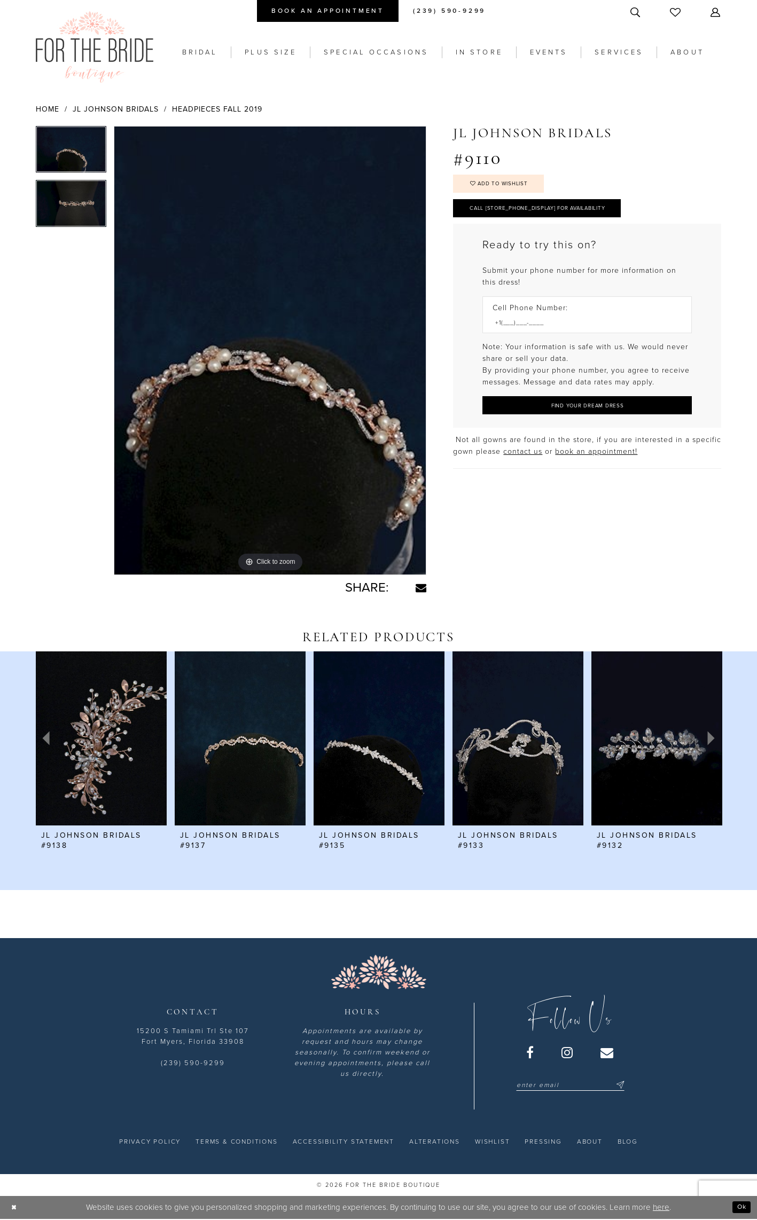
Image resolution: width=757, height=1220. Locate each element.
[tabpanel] (71, 153)
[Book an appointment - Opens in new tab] (328, 11)
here (661, 1207)
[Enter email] (570, 1085)
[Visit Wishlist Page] (676, 12)
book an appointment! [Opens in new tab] (596, 468)
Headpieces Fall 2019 (217, 109)
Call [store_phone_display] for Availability (558, 217)
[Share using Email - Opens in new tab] (421, 588)
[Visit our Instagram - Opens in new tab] (567, 1052)
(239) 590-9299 (193, 1063)
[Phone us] (449, 11)
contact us (522, 468)
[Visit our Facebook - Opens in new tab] (530, 1052)
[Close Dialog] (15, 1207)
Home (47, 109)
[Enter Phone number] (582, 335)
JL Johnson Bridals (116, 109)
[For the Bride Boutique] (94, 47)
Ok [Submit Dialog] (739, 1207)
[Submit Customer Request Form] (587, 420)
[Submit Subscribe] (619, 1085)
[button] (716, 12)
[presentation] (101, 738)
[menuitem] (328, 11)
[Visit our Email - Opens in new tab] (607, 1052)
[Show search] (636, 12)
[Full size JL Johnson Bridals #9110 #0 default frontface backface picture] (270, 351)
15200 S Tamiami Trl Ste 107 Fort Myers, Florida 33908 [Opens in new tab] (193, 1036)
